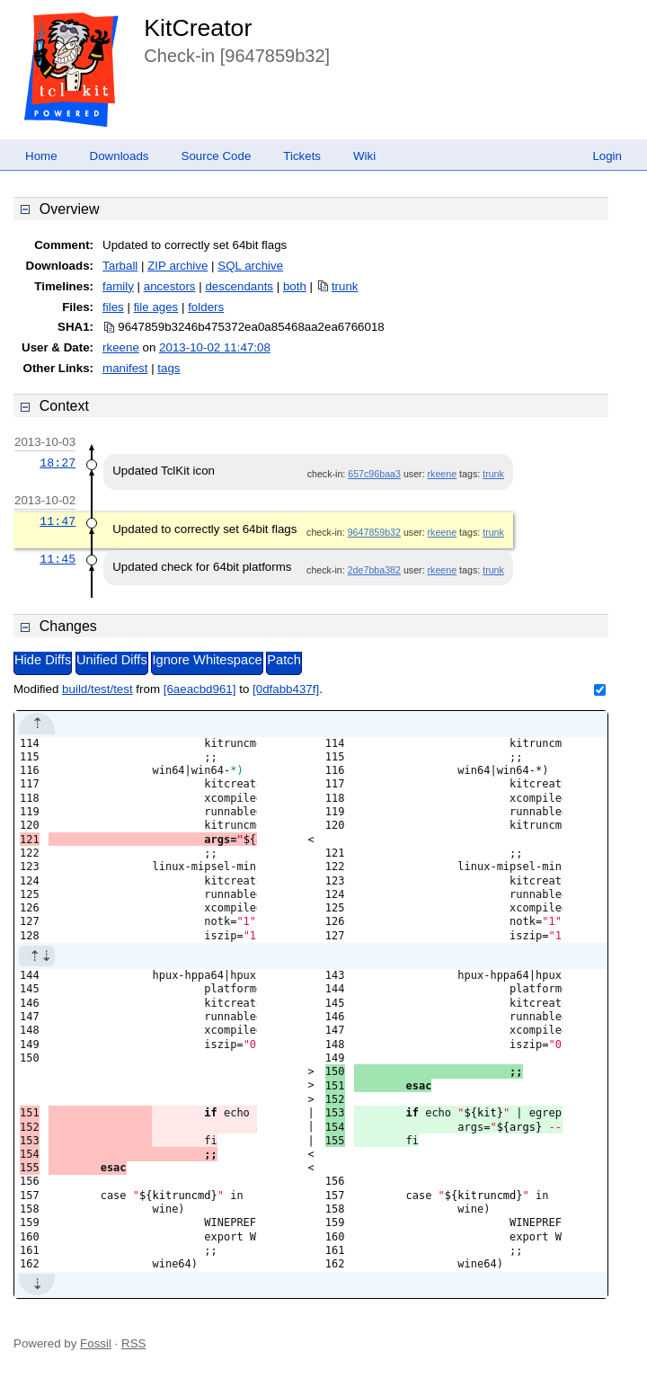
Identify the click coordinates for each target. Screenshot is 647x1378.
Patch (283, 660)
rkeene (120, 347)
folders (206, 307)
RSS (133, 1343)
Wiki (364, 156)
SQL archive (250, 265)
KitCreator (198, 27)
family (118, 286)
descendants (239, 286)
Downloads (119, 156)
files (113, 307)
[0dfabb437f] (286, 689)
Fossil (95, 1343)
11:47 (57, 521)
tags (168, 368)
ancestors (170, 286)
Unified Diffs (111, 660)
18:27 (57, 463)
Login (607, 156)
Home (41, 156)
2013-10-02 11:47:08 (214, 347)
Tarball (119, 265)
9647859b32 (374, 532)
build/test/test (97, 689)
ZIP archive (177, 265)
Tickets (302, 156)
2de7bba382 (374, 570)
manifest (124, 368)
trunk (345, 286)
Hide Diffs (42, 660)
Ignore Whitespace (206, 660)
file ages (156, 307)
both (294, 286)
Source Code (217, 156)
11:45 (57, 559)
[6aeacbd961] (200, 689)
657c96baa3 (374, 473)
